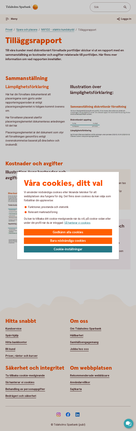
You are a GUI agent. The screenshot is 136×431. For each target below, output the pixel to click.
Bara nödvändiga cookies (68, 241)
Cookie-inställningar (68, 249)
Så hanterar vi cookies (77, 222)
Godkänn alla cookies (68, 232)
